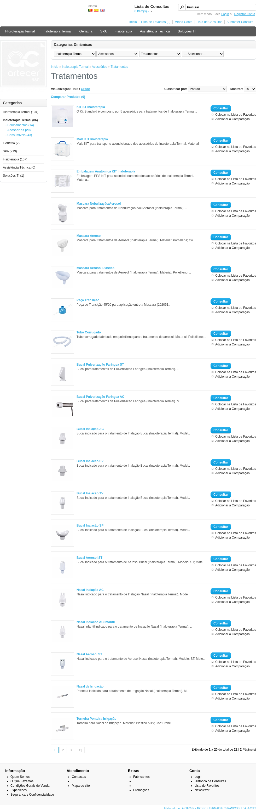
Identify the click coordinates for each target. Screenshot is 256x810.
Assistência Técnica (155, 31)
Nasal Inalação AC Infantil (96, 622)
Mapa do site (81, 785)
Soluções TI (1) (13, 175)
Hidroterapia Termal (20, 31)
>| (80, 750)
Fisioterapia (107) (15, 159)
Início (133, 22)
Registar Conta (244, 14)
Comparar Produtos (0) (68, 97)
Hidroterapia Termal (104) (20, 112)
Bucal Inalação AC (90, 429)
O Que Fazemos (21, 781)
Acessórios (100, 67)
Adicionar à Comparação (232, 119)
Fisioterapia (123, 31)
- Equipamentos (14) (19, 125)
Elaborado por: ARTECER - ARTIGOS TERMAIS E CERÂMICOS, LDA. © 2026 (210, 808)
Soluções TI (186, 31)
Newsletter (202, 790)
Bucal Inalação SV (90, 461)
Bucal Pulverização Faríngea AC (100, 397)
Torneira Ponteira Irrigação (97, 718)
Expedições (18, 790)
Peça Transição (88, 300)
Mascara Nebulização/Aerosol (99, 203)
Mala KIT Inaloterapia (92, 139)
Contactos (79, 777)
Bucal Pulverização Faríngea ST (100, 364)
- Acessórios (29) (18, 130)
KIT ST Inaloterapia (91, 107)
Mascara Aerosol (89, 236)
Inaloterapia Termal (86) (20, 120)
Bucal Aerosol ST (89, 558)
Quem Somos (20, 777)
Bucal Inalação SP (90, 525)
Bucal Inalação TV (90, 493)
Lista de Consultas (210, 22)
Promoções (141, 790)
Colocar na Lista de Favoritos (235, 114)
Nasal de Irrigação (90, 686)
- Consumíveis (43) (18, 135)
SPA (103, 31)
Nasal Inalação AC (90, 590)
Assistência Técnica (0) (19, 167)
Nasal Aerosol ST (89, 654)
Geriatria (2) (11, 143)
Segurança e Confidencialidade (32, 794)
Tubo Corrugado (89, 332)
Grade (85, 89)
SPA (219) (10, 151)
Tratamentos (119, 67)
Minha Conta (183, 22)
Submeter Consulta (239, 22)
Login (225, 14)
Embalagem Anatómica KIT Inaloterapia (106, 171)
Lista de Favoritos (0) (156, 22)
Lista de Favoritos (207, 785)
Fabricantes (141, 777)
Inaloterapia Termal (57, 31)
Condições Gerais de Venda (29, 785)
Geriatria (85, 31)
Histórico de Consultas (210, 781)
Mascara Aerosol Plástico (95, 268)
